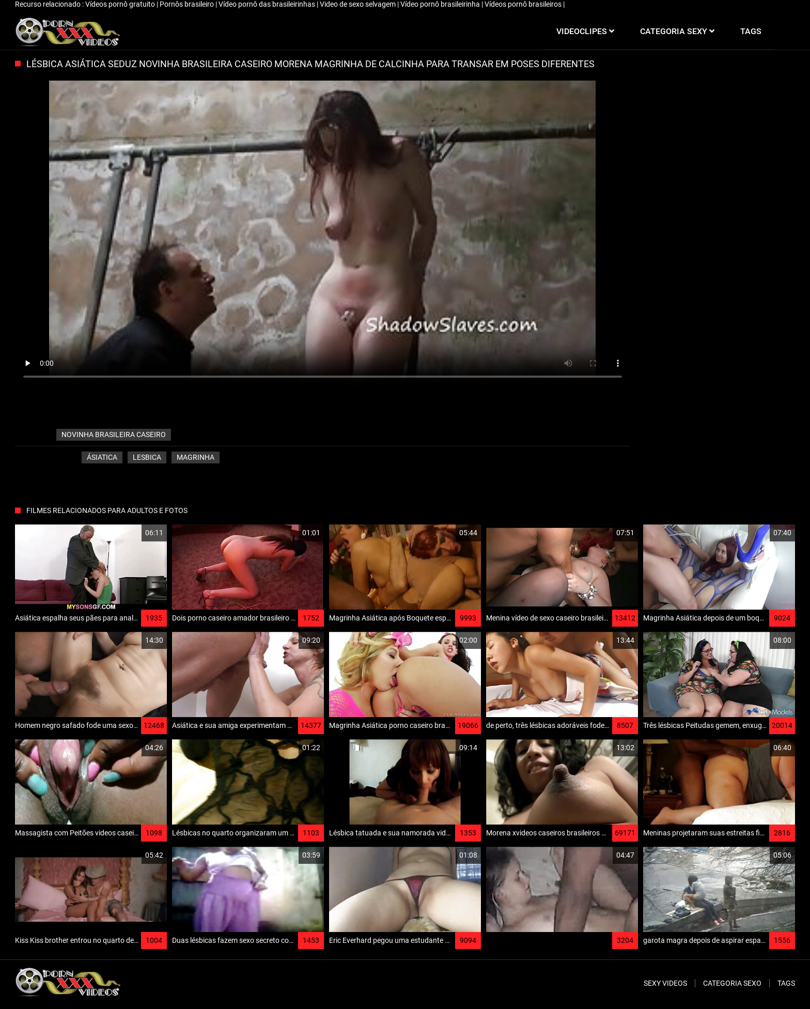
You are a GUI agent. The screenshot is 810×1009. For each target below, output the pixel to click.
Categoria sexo (732, 983)
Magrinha (195, 457)
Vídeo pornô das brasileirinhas (268, 4)
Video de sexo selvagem (358, 4)
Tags (786, 983)
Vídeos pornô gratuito (121, 4)
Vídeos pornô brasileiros (524, 4)
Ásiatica (102, 457)
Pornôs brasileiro (187, 4)
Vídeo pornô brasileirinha (440, 4)
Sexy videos (665, 983)
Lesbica (147, 457)
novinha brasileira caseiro (113, 434)
